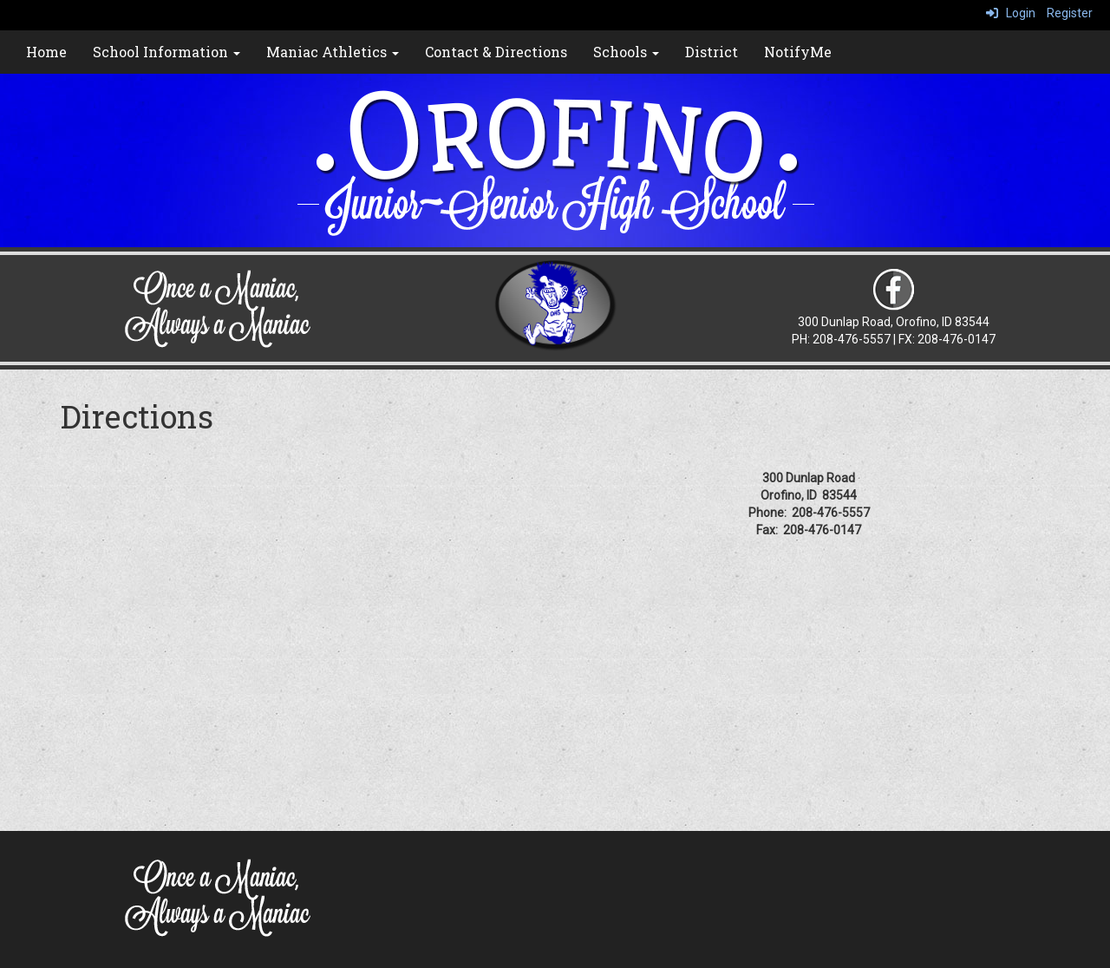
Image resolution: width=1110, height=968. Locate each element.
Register (1070, 13)
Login (1010, 13)
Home (46, 52)
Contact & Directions (496, 52)
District (711, 52)
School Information (166, 52)
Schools (626, 52)
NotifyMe (798, 52)
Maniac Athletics (332, 52)
